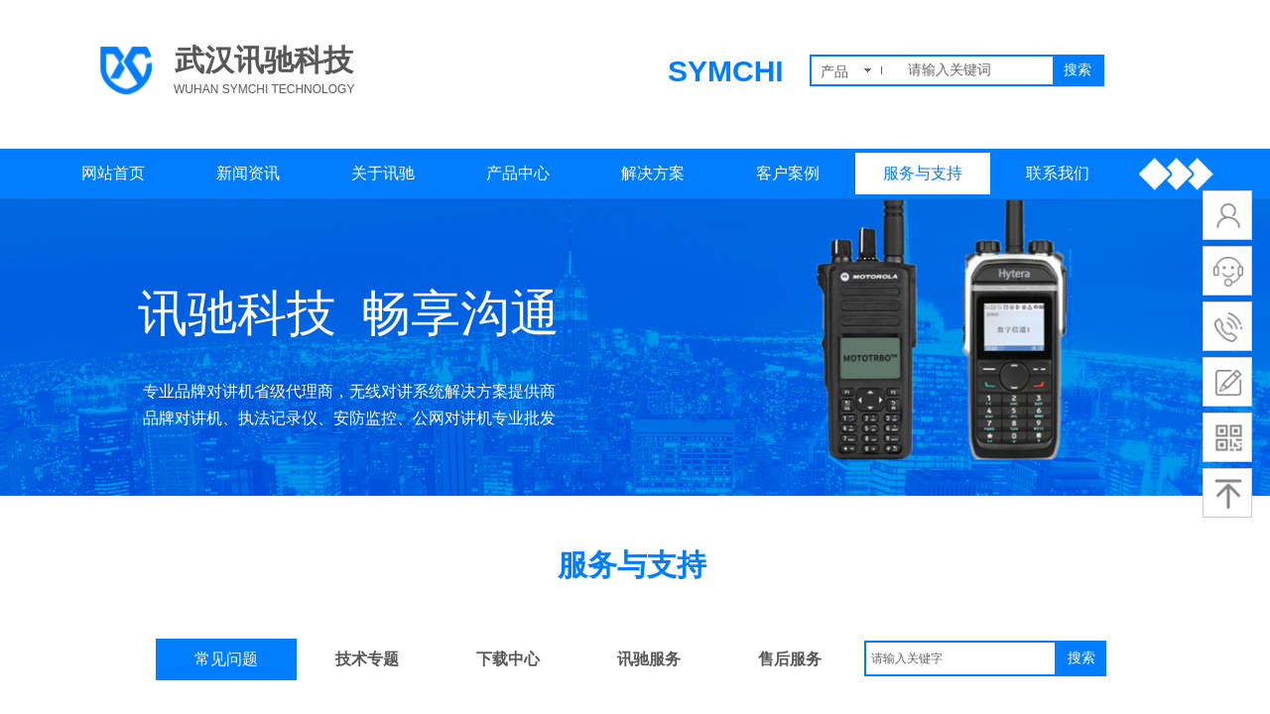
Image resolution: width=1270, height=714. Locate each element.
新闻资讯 (248, 173)
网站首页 (113, 173)
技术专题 (367, 659)
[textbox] (976, 70)
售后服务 (790, 659)
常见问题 (226, 659)
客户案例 (788, 173)
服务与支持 (922, 173)
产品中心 (518, 173)
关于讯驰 (383, 173)
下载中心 (508, 659)
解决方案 (653, 173)
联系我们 (1057, 173)
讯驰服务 (649, 659)
